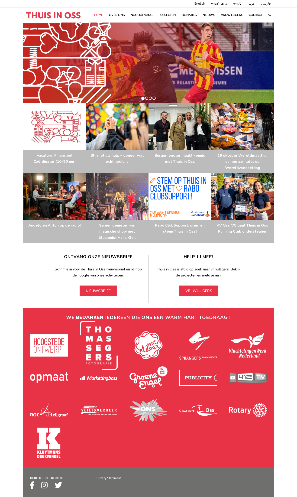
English (199, 3)
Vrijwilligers (198, 290)
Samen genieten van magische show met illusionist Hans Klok (117, 231)
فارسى (266, 3)
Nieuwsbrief (98, 290)
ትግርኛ (237, 3)
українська (219, 3)
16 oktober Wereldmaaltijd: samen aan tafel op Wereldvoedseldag (242, 161)
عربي (251, 3)
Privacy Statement (109, 478)
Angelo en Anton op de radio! (54, 225)
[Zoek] (269, 15)
